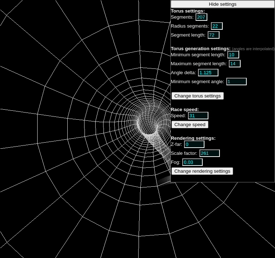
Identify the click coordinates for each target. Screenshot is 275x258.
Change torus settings (197, 96)
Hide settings (222, 4)
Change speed (190, 124)
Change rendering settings (202, 171)
